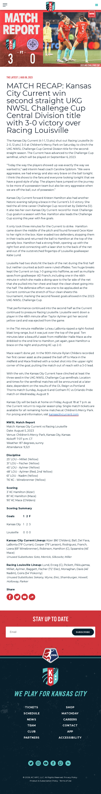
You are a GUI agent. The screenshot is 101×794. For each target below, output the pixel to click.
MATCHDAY (70, 713)
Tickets (96, 5)
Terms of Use (65, 781)
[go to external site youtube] (45, 763)
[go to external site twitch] (60, 763)
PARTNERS (32, 737)
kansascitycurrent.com (64, 414)
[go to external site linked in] (68, 763)
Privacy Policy (70, 777)
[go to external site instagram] (38, 763)
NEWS (31, 719)
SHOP (70, 707)
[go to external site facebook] (53, 763)
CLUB (32, 731)
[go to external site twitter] (30, 763)
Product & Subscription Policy (44, 781)
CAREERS (70, 719)
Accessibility (70, 737)
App (70, 731)
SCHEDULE (32, 713)
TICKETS (31, 707)
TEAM (31, 725)
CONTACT (70, 725)
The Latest (12, 77)
